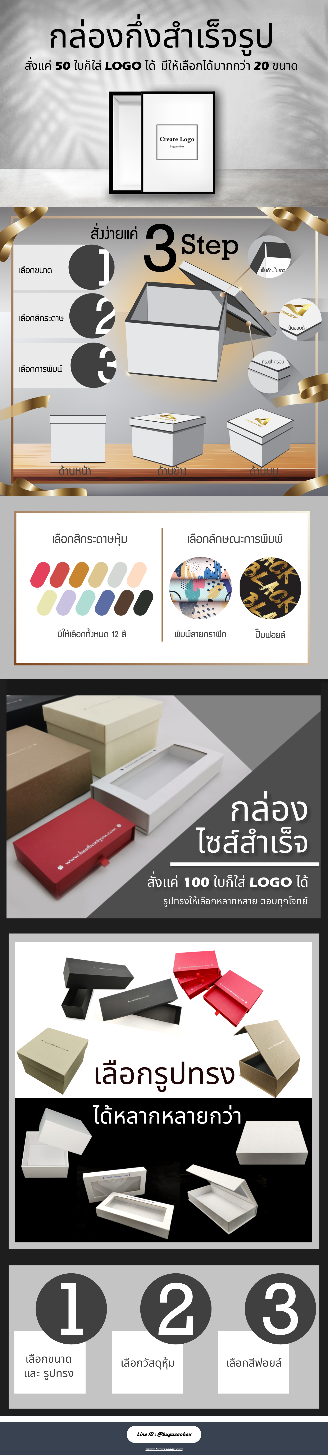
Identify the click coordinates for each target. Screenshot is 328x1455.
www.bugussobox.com (164, 1449)
